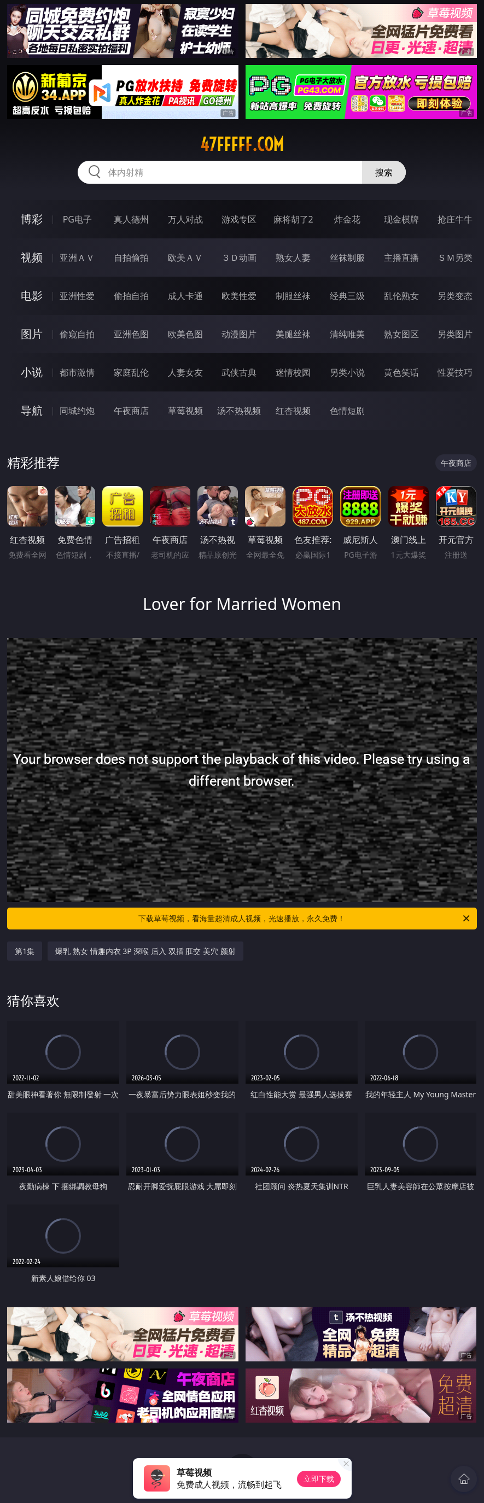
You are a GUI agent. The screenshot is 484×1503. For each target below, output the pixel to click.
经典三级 (347, 296)
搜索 (384, 172)
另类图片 (455, 334)
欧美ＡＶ (185, 258)
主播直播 (401, 258)
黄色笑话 (401, 372)
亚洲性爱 (77, 296)
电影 (32, 295)
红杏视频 (293, 411)
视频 (32, 257)
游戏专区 (238, 219)
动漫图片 (238, 334)
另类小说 (347, 372)
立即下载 (319, 1478)
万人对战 (185, 219)
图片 (32, 333)
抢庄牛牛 (455, 219)
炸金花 (347, 219)
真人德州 (131, 219)
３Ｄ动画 (238, 258)
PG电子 (77, 219)
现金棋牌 (401, 219)
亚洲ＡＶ (77, 258)
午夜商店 (131, 411)
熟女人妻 (293, 258)
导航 (32, 410)
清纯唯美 (347, 334)
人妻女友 (185, 372)
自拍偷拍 (131, 258)
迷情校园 (293, 372)
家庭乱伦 (131, 372)
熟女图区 (401, 334)
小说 (32, 372)
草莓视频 (185, 411)
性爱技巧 (455, 372)
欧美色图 (185, 334)
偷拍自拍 (131, 296)
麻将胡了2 (293, 219)
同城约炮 (77, 411)
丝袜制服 (347, 258)
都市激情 (77, 372)
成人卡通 (185, 296)
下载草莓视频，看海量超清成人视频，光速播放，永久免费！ (304, 918)
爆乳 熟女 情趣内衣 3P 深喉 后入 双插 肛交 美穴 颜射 (145, 951)
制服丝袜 (293, 296)
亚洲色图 (131, 334)
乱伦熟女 (401, 296)
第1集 (24, 951)
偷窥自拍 (77, 334)
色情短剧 (347, 411)
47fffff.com (242, 144)
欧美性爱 (238, 296)
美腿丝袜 (293, 334)
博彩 (32, 219)
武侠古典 (238, 372)
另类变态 (455, 296)
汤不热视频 (239, 411)
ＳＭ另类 (455, 258)
